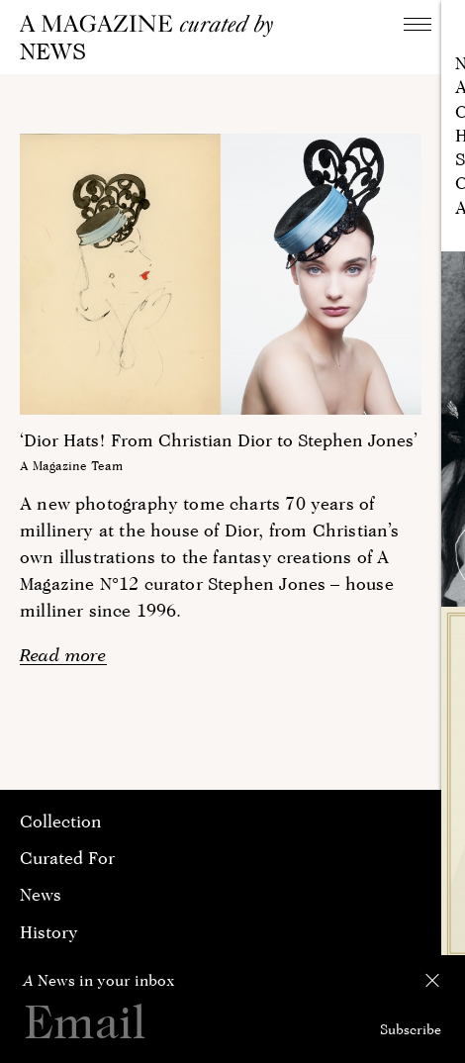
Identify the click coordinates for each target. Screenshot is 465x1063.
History (49, 931)
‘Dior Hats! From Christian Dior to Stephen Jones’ (219, 440)
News (40, 894)
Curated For (67, 857)
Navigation (422, 23)
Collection (61, 821)
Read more (63, 654)
